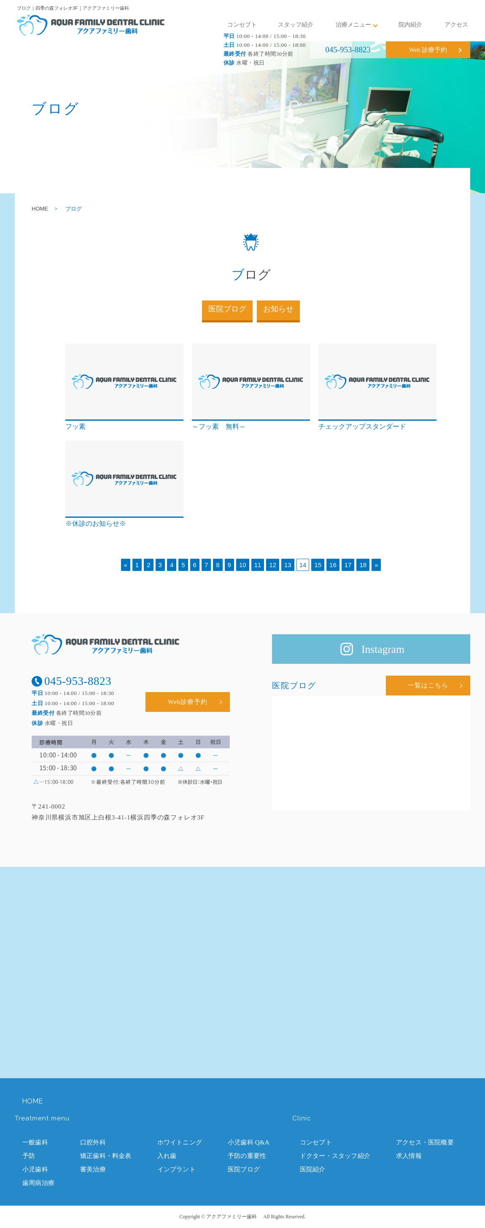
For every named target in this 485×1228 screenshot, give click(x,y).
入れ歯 (167, 1155)
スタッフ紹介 (295, 25)
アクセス (456, 25)
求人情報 (409, 1155)
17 (348, 564)
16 (333, 564)
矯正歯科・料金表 (106, 1155)
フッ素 (75, 426)
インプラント (176, 1169)
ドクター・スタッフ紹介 (335, 1155)
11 (257, 564)
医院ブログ (227, 309)
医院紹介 (313, 1169)
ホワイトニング (179, 1142)
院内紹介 (410, 25)
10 (242, 564)
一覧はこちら (428, 685)
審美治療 (93, 1169)
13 (287, 564)
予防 (28, 1155)
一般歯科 (35, 1142)
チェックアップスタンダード (362, 426)
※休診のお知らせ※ (95, 523)
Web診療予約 (187, 701)
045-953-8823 (348, 49)
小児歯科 (35, 1169)
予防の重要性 (247, 1155)
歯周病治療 (38, 1182)
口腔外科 (93, 1142)
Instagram (382, 649)
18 (362, 564)
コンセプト (242, 25)
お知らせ (278, 309)
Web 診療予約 (428, 49)
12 (272, 564)
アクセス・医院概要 (425, 1142)
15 (317, 564)
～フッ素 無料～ (219, 426)
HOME (40, 209)
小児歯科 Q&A (248, 1142)
